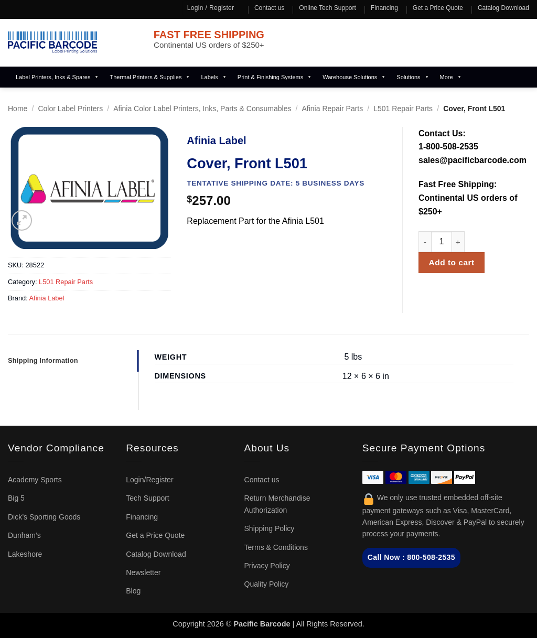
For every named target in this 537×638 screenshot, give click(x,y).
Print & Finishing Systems (275, 77)
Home (17, 108)
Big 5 (16, 498)
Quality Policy (266, 584)
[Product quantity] (441, 241)
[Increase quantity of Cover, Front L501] (458, 241)
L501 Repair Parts (403, 108)
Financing (384, 8)
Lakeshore (25, 554)
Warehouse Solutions (354, 77)
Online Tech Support (327, 8)
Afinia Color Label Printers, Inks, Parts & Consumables (202, 108)
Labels (214, 77)
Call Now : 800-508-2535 (411, 557)
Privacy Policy (267, 565)
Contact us (269, 8)
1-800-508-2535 (448, 146)
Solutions (412, 77)
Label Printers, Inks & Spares (57, 77)
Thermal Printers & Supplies (150, 77)
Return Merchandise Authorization (277, 504)
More (451, 77)
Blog (133, 591)
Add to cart (452, 262)
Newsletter (143, 572)
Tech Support (147, 498)
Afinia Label (47, 298)
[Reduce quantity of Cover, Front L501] (424, 241)
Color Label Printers (70, 108)
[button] (22, 220)
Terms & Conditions (276, 547)
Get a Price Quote (438, 8)
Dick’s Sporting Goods (44, 517)
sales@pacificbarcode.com (472, 160)
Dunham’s (24, 535)
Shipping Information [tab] (43, 360)
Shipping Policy (269, 528)
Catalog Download (503, 8)
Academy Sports (35, 479)
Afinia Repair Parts (332, 108)
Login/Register (149, 479)
